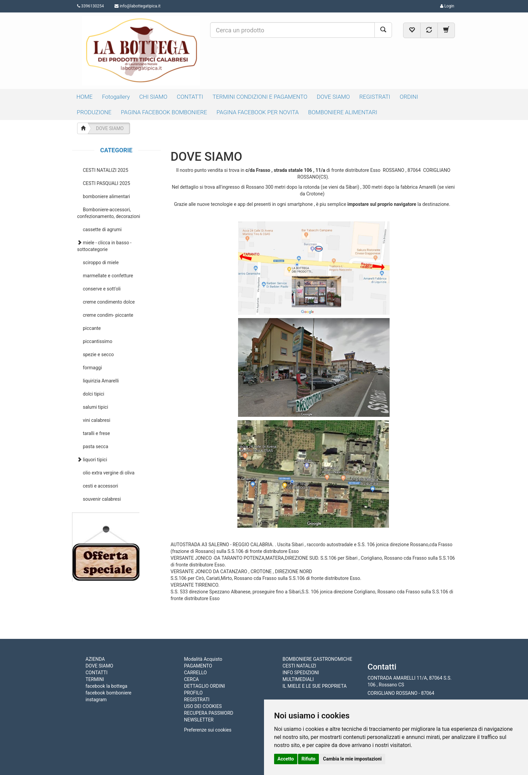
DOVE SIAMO (333, 96)
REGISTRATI (374, 96)
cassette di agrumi (102, 229)
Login (447, 6)
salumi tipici (95, 407)
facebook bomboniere (108, 692)
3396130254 (90, 6)
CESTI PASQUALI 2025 (106, 183)
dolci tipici (93, 394)
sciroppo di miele (101, 262)
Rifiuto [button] (308, 759)
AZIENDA (95, 659)
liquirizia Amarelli (101, 380)
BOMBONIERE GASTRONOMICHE (317, 659)
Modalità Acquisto (203, 659)
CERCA (191, 679)
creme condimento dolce (109, 302)
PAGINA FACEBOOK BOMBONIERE (164, 112)
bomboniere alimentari (106, 196)
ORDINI (409, 96)
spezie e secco (98, 354)
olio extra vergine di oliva (108, 472)
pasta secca (95, 446)
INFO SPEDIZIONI (301, 672)
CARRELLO (195, 672)
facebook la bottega (106, 686)
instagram (96, 699)
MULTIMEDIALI (298, 679)
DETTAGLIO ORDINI (204, 686)
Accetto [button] (285, 759)
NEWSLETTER (199, 719)
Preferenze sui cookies (208, 730)
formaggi (92, 367)
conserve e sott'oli (102, 288)
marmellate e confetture (108, 275)
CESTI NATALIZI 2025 (105, 170)
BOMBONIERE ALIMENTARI (342, 112)
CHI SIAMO (153, 96)
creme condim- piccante (108, 315)
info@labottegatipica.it (140, 6)
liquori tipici (95, 459)
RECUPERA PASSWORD (208, 713)
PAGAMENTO (198, 666)
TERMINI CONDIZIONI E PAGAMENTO (259, 96)
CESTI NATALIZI (299, 666)
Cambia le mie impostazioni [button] (352, 759)
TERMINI (95, 679)
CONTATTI (190, 96)
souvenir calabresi (102, 499)
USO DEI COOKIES (203, 706)
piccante (92, 328)
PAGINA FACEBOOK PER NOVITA (258, 112)
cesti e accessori (100, 486)
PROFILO (193, 692)
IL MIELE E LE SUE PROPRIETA (314, 686)
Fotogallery (116, 96)
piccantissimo (97, 341)
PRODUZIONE (94, 112)
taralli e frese (96, 433)
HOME (84, 96)
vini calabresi (96, 420)
